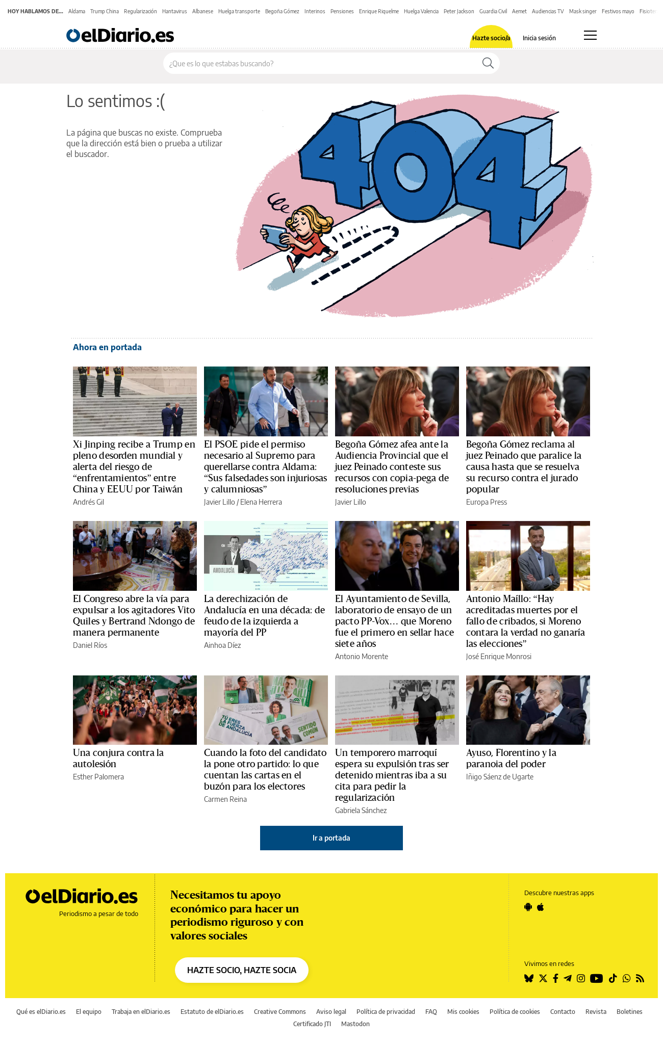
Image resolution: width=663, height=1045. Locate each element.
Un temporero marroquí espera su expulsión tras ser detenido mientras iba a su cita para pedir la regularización (392, 775)
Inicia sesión (539, 38)
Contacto (562, 1011)
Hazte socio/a (491, 38)
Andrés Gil (88, 502)
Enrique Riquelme (379, 11)
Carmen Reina (225, 799)
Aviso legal (331, 1011)
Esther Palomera (98, 776)
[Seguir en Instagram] (581, 978)
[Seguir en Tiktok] (613, 978)
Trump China (104, 11)
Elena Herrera (261, 502)
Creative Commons (280, 1011)
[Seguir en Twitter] (543, 978)
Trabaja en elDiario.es (141, 1011)
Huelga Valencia (421, 11)
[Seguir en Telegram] (568, 978)
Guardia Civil (493, 11)
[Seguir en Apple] (540, 906)
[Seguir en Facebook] (555, 978)
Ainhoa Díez (222, 645)
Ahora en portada (107, 347)
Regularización (140, 11)
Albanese (202, 11)
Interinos (314, 11)
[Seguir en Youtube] (596, 978)
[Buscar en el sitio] (320, 63)
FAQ (431, 1011)
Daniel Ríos (90, 645)
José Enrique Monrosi (498, 656)
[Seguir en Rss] (640, 978)
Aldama (76, 11)
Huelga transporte (239, 11)
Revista (595, 1011)
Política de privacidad (385, 1011)
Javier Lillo (219, 502)
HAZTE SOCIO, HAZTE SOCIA (241, 970)
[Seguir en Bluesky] (528, 978)
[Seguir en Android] (528, 906)
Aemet (519, 11)
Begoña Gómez (282, 11)
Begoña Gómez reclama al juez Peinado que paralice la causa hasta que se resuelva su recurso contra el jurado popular (523, 466)
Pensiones (342, 11)
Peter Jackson (459, 11)
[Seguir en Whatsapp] (627, 978)
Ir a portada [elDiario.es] (331, 837)
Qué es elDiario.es (41, 1011)
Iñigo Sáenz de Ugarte (499, 776)
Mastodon (355, 1024)
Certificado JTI (312, 1024)
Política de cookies (515, 1011)
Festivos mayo (618, 11)
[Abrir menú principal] (590, 35)
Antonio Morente (361, 656)
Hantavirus (174, 11)
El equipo (88, 1011)
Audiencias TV (548, 11)
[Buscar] (488, 63)
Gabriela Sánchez (361, 810)
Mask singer (583, 11)
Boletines (630, 1011)
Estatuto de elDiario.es (212, 1011)
